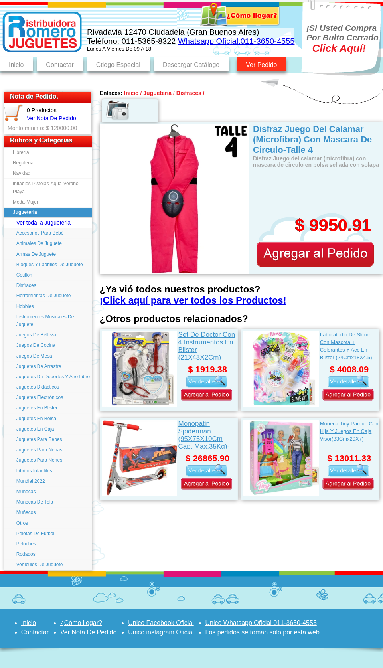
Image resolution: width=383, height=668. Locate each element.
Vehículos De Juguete (39, 564)
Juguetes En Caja (35, 429)
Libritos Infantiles (34, 471)
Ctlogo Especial (118, 64)
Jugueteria (25, 212)
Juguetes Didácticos (37, 387)
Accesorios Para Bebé (40, 233)
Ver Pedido (261, 64)
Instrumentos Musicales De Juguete (45, 320)
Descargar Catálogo (191, 64)
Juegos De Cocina (35, 345)
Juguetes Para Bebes (39, 439)
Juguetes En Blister (36, 408)
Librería (21, 152)
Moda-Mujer (25, 202)
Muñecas (26, 491)
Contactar (59, 64)
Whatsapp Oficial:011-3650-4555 (236, 41)
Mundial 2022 (30, 481)
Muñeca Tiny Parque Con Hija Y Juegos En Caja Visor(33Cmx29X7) (349, 431)
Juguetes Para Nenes (39, 460)
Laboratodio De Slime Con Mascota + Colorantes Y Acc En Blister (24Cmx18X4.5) (346, 346)
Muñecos (26, 512)
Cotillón (24, 275)
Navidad (21, 173)
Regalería (23, 163)
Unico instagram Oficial (161, 632)
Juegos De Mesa (34, 356)
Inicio (16, 64)
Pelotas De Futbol (35, 533)
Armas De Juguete (36, 254)
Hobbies (25, 306)
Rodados (26, 554)
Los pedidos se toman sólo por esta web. (263, 632)
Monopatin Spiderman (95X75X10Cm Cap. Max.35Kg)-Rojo (203, 434)
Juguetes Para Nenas (39, 450)
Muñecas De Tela (34, 502)
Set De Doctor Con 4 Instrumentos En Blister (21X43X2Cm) (206, 345)
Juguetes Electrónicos (39, 397)
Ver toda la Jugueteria (43, 222)
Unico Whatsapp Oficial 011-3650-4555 (261, 622)
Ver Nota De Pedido (51, 118)
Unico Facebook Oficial (161, 622)
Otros (22, 523)
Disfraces (26, 285)
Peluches (26, 544)
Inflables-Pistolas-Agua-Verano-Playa (46, 187)
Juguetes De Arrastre (38, 366)
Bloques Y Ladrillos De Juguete (49, 264)
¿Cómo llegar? (81, 622)
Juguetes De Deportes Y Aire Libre (53, 376)
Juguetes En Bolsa (36, 418)
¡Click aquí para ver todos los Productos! (193, 300)
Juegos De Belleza (36, 335)
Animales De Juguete (39, 243)
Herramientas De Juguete (43, 295)
